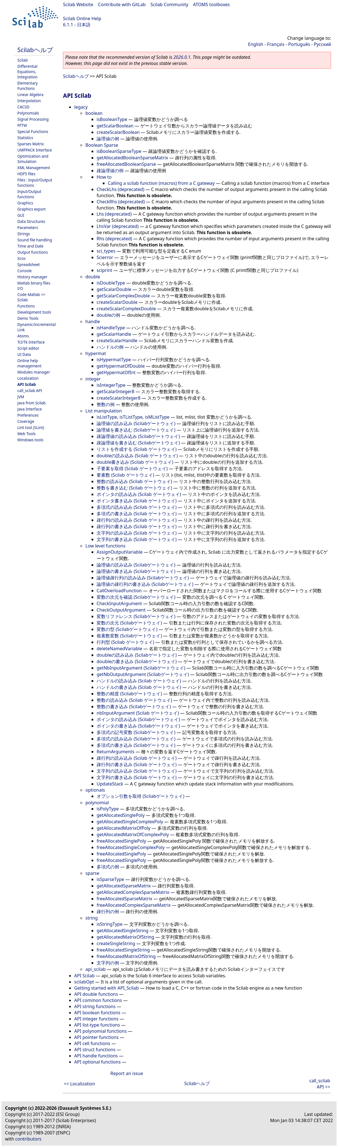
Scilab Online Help (82, 18)
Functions (26, 306)
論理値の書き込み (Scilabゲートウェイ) (136, 571)
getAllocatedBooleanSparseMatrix (132, 158)
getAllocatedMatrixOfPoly (123, 828)
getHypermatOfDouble (121, 366)
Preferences (28, 415)
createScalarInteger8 (119, 398)
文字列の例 (108, 963)
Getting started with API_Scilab (106, 988)
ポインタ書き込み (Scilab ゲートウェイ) (136, 501)
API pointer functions (96, 1037)
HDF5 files (26, 173)
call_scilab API (29, 390)
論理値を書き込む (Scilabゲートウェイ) (136, 430)
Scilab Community (169, 4)
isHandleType (111, 328)
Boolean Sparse (101, 145)
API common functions (98, 1000)
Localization (28, 378)
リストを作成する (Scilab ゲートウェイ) (136, 449)
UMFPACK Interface (34, 150)
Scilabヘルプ (35, 50)
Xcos (21, 258)
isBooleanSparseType (119, 151)
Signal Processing (33, 119)
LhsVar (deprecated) (118, 226)
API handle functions (96, 1056)
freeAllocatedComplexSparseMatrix (134, 905)
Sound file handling (34, 240)
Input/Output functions (29, 194)
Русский (322, 44)
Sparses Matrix (30, 143)
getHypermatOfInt (116, 372)
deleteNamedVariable (119, 648)
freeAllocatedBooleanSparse (126, 164)
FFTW (22, 125)
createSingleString (116, 943)
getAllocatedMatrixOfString (125, 937)
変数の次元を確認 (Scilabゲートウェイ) (136, 597)
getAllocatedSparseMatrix (124, 886)
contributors (28, 1139)
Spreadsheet (28, 264)
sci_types (106, 251)
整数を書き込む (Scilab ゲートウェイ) (134, 488)
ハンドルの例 (110, 347)
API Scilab (26, 384)
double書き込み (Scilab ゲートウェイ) (135, 462)
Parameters (27, 227)
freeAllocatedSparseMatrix (124, 899)
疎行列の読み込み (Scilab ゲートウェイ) (136, 520)
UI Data (24, 354)
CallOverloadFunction (119, 591)
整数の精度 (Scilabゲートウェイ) (129, 694)
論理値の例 (108, 139)
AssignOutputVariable (120, 552)
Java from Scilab (31, 402)
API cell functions (92, 1043)
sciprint (104, 270)
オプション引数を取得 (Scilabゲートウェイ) (140, 796)
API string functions (95, 1006)
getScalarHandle (114, 334)
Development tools (34, 312)
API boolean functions (97, 1013)
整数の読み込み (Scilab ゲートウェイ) (134, 481)
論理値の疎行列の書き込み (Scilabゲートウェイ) (145, 584)
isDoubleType (111, 283)
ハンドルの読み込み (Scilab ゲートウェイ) (139, 681)
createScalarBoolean (118, 132)
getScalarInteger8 (115, 391)
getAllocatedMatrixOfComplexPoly (133, 834)
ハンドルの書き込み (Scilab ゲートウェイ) (139, 687)
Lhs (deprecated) (114, 214)
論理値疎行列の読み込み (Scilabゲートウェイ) (143, 578)
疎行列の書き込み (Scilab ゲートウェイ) (136, 526)
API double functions (96, 994)
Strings (23, 233)
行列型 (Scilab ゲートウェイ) (125, 642)
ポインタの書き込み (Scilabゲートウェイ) (138, 726)
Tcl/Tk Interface (31, 342)
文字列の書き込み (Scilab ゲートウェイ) (136, 539)
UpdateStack (110, 784)
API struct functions (94, 1049)
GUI (20, 215)
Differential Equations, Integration (27, 72)
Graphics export (31, 209)
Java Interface (29, 409)
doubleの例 (108, 315)
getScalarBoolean (115, 126)
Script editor (28, 348)
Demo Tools (27, 318)
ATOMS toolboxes (211, 4)
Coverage (25, 421)
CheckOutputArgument (121, 610)
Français (276, 44)
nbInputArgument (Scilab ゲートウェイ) (138, 713)
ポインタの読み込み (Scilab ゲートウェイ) (139, 494)
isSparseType (110, 879)
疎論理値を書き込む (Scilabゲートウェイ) (138, 443)
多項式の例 (108, 867)
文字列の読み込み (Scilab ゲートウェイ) (136, 533)
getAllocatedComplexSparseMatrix (133, 892)
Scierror (105, 257)
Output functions (32, 252)
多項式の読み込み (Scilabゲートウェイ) (136, 739)
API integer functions (96, 1019)
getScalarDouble (114, 289)
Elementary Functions (27, 85)
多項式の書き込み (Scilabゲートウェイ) (136, 745)
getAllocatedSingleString (122, 930)
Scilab (22, 60)
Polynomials (28, 113)
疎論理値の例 (110, 170)
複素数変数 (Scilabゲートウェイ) (129, 636)
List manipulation (103, 411)
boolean (93, 113)
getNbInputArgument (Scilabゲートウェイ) (141, 668)
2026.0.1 (181, 57)
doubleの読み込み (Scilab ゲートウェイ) (137, 456)
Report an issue (126, 1073)
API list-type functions (97, 1025)
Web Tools (26, 433)
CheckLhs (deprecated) (120, 189)
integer (93, 379)
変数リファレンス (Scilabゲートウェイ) (136, 616)
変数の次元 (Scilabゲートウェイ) (129, 623)
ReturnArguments (115, 752)
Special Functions (32, 131)
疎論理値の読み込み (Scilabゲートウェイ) (138, 436)
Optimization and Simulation (32, 158)
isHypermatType (114, 359)
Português (299, 44)
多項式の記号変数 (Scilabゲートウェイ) (136, 732)
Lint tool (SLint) (30, 427)
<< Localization (79, 1084)
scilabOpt (84, 982)
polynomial (97, 802)
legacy (81, 107)
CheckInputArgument (119, 603)
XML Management (33, 167)
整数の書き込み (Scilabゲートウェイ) (134, 706)
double (92, 277)
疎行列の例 (108, 911)
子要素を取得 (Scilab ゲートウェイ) (132, 468)
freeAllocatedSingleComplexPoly (131, 847)
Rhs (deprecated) (114, 239)
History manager (32, 276)
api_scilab (95, 969)
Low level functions (105, 546)
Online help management (29, 363)
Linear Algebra (30, 94)
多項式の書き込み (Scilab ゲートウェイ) (136, 513)
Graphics (25, 203)
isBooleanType (112, 119)
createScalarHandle (117, 340)
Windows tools (30, 439)
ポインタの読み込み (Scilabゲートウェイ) (138, 719)
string (91, 918)
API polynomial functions (100, 1031)
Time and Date (30, 246)
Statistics (25, 137)
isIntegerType (111, 385)
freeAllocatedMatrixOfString (126, 956)
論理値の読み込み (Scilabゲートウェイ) (136, 423)
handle (92, 321)
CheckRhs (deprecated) (121, 202)
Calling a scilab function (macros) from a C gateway (161, 183)
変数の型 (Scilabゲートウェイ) (127, 629)
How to (104, 177)
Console (24, 270)
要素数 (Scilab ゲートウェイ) (125, 475)
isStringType (109, 924)
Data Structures (31, 221)
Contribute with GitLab (122, 4)
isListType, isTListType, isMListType (133, 417)
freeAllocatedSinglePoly (121, 841)
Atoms (23, 336)
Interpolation (29, 100)
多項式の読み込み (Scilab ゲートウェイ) (136, 507)
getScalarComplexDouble (123, 296)
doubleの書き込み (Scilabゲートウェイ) (137, 661)
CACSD (23, 106)
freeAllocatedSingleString (123, 950)
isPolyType (108, 809)
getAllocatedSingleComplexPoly (130, 822)
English (255, 44)
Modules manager (33, 372)
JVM (20, 396)
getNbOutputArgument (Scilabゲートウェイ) (143, 674)
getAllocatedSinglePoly (121, 815)
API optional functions (97, 1062)
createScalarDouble (117, 302)
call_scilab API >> (319, 1084)
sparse (92, 873)
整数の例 (106, 404)
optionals (95, 790)
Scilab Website (78, 4)
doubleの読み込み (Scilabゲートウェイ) (137, 655)
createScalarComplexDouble (126, 309)
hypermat (95, 353)
